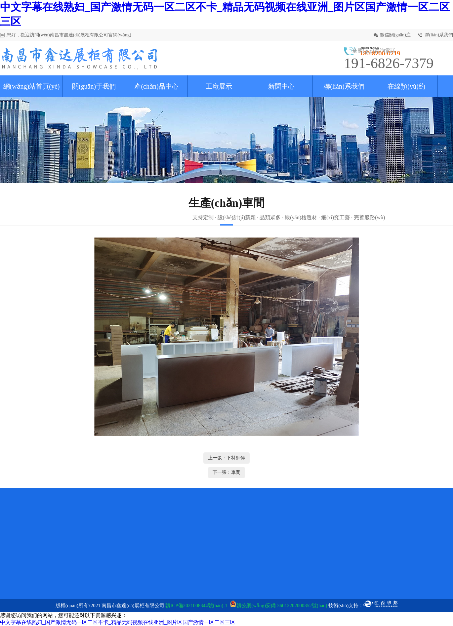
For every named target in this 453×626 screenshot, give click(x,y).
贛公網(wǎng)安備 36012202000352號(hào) (281, 605)
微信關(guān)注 (395, 34)
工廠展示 (219, 86)
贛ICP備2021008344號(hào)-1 (196, 605)
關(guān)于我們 (94, 86)
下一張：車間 (226, 472)
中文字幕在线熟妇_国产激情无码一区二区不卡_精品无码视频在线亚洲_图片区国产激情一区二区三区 (117, 622)
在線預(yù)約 (406, 86)
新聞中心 (281, 86)
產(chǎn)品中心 (156, 86)
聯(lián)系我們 (439, 34)
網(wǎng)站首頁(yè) (31, 86)
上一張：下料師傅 (226, 457)
